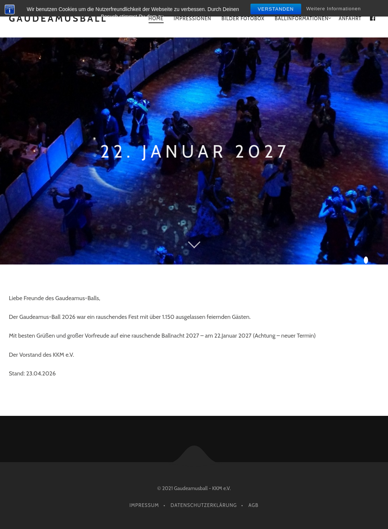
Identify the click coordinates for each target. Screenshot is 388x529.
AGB (254, 505)
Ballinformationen (301, 18)
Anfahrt (350, 18)
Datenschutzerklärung (204, 505)
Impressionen (192, 18)
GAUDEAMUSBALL (58, 18)
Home (156, 18)
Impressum (144, 505)
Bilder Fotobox (242, 18)
